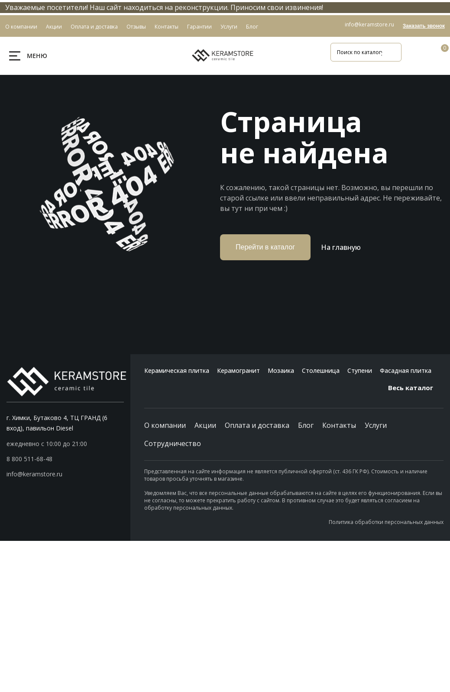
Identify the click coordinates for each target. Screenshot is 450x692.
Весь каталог (416, 387)
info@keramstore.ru (369, 24)
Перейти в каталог (265, 247)
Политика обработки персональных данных (386, 522)
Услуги (376, 425)
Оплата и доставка (257, 425)
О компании (165, 425)
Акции (205, 425)
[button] (65, 459)
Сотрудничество (172, 443)
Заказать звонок (424, 26)
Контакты (339, 425)
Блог (306, 425)
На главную (341, 247)
